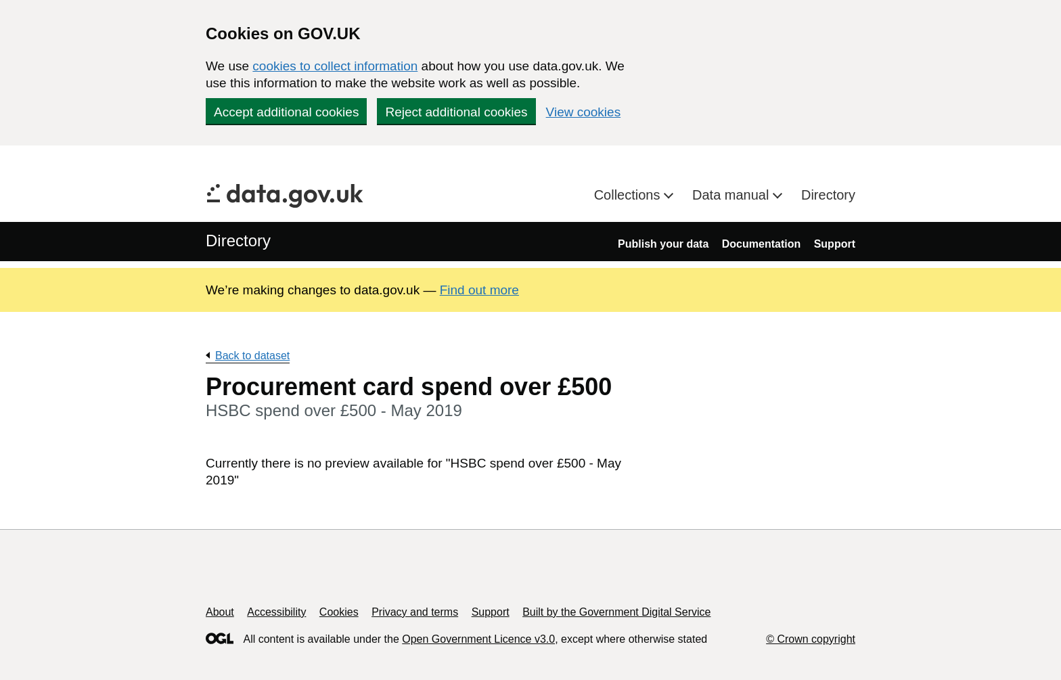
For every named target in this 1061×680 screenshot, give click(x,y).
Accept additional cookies (286, 112)
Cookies (339, 612)
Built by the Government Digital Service (616, 612)
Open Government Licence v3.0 (478, 639)
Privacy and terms (414, 612)
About (220, 612)
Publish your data (663, 244)
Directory (828, 194)
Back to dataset (252, 355)
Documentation (761, 244)
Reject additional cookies (456, 112)
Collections (629, 194)
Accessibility (276, 612)
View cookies (583, 112)
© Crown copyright (810, 639)
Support (834, 244)
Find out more (479, 290)
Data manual (732, 194)
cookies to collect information (334, 66)
